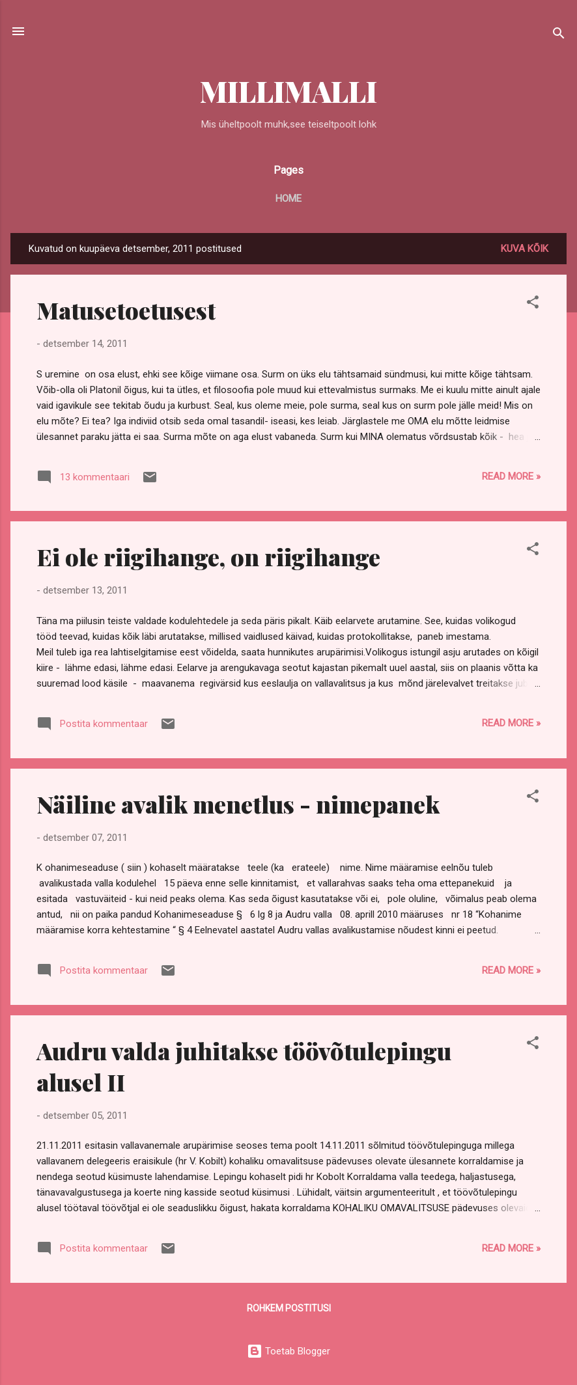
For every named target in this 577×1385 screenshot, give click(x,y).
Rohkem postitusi (289, 1308)
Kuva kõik (524, 248)
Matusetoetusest (126, 309)
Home (288, 198)
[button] (533, 304)
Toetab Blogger (288, 1351)
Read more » (511, 476)
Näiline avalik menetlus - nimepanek (238, 803)
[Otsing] (559, 35)
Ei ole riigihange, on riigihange (208, 556)
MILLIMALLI (288, 91)
